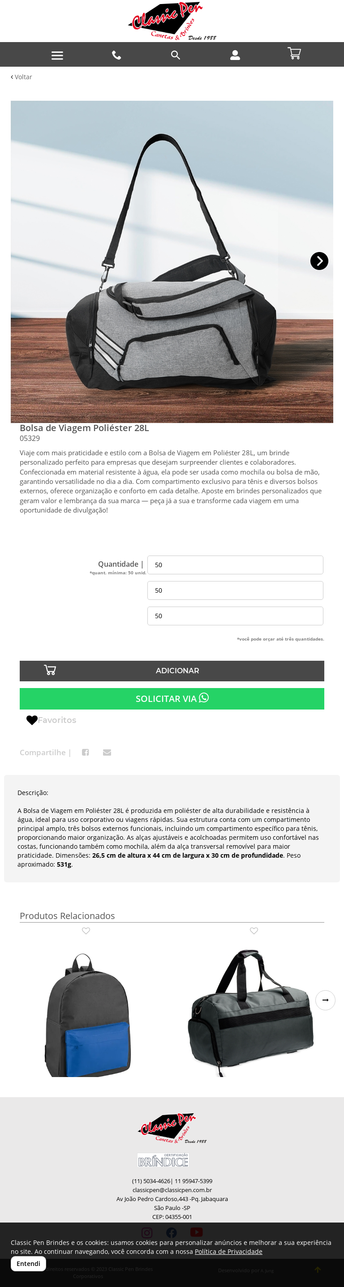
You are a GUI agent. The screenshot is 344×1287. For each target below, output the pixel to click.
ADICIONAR (177, 671)
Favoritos (51, 721)
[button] (319, 261)
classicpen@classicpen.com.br (172, 1190)
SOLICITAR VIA (172, 698)
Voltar (21, 77)
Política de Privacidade (228, 1251)
